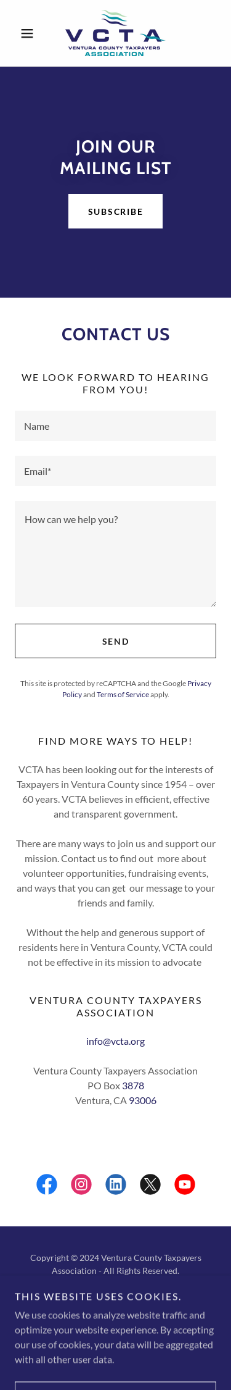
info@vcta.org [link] (115, 1041)
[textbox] (115, 426)
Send (115, 641)
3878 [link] (133, 1085)
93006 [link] (142, 1100)
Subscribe (116, 211)
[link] (115, 33)
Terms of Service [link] (123, 694)
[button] (30, 33)
